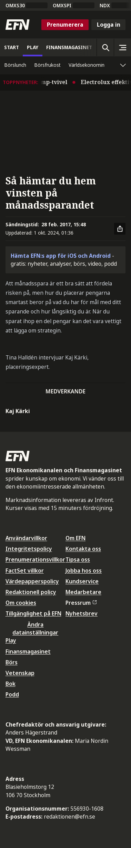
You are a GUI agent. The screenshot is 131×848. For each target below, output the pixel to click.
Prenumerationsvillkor (35, 559)
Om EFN (75, 538)
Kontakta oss (83, 549)
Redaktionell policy (31, 592)
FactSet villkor (25, 570)
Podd (12, 694)
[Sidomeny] (122, 47)
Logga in (108, 24)
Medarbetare (83, 592)
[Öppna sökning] (105, 47)
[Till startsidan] (18, 24)
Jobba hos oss (84, 570)
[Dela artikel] (120, 229)
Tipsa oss (78, 559)
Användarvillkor (26, 538)
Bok (11, 683)
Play (11, 640)
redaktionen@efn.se (69, 816)
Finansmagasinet (28, 651)
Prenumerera (65, 24)
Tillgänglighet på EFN (33, 613)
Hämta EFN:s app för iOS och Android (61, 255)
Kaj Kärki (18, 411)
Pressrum (81, 603)
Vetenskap (20, 673)
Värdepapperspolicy (32, 581)
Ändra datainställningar (35, 628)
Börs (12, 662)
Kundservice (82, 581)
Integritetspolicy (29, 549)
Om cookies (21, 603)
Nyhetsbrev (82, 613)
